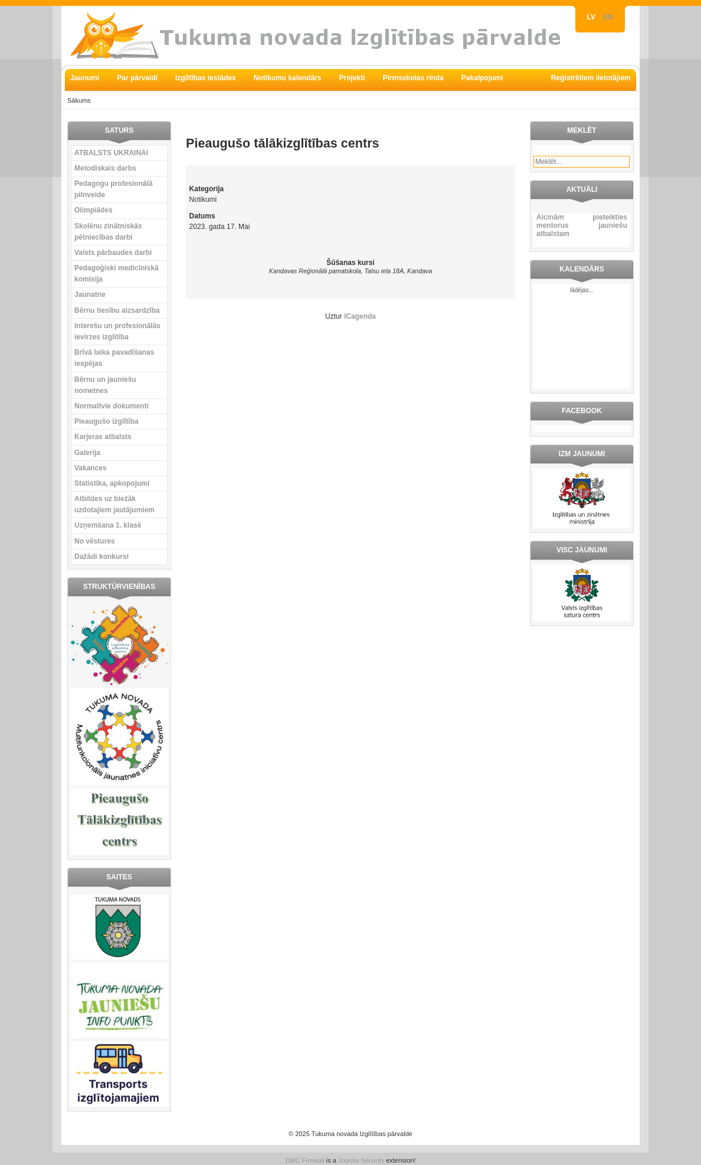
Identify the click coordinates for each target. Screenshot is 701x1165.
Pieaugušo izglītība (106, 421)
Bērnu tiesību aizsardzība (117, 310)
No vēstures (94, 541)
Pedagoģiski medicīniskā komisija (116, 273)
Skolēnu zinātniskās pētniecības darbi (108, 231)
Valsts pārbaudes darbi (113, 252)
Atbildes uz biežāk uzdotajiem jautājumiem (114, 504)
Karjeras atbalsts (103, 437)
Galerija (87, 453)
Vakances (90, 468)
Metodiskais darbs (105, 168)
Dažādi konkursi (101, 556)
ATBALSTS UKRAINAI (111, 153)
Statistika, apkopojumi (111, 483)
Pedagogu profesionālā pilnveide (113, 189)
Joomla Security (361, 1160)
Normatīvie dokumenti (111, 406)
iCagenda (360, 316)
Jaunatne (90, 294)
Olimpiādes (93, 210)
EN (608, 17)
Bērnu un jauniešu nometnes (105, 385)
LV (592, 17)
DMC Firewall (305, 1160)
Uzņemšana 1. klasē (107, 525)
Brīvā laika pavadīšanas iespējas (114, 358)
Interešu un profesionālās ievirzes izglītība (117, 331)
